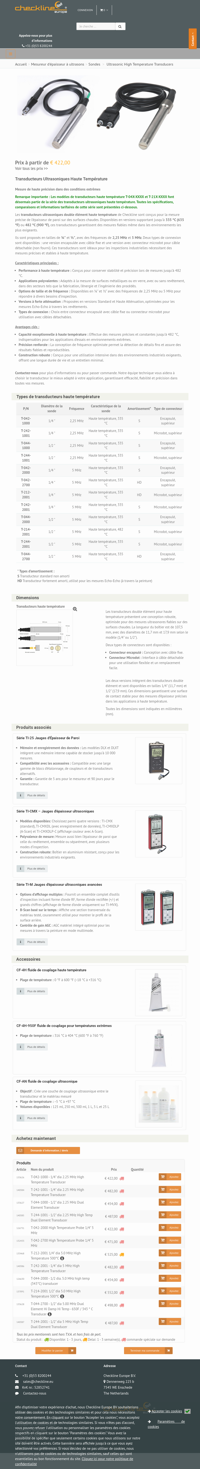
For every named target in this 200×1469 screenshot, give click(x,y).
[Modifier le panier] (55, 1366)
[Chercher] (120, 26)
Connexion (85, 10)
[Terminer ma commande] (148, 1366)
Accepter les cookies (171, 1411)
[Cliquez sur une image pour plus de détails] (32, 800)
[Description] (62, 1274)
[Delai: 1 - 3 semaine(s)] (121, 1270)
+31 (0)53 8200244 (35, 40)
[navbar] (10, 53)
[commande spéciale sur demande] (121, 1194)
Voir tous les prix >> (31, 168)
